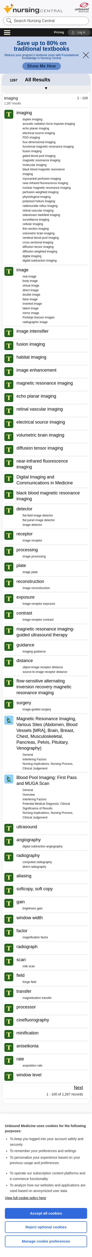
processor (26, 1007)
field (20, 975)
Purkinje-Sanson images (38, 317)
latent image (31, 308)
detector (24, 508)
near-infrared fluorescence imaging (45, 183)
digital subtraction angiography (43, 846)
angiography (28, 839)
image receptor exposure (39, 603)
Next (78, 1087)
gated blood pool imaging (39, 156)
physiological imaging (37, 197)
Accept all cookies (46, 1213)
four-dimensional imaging (39, 142)
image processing (34, 556)
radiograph (27, 946)
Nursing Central (33, 8)
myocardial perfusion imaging (42, 178)
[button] (79, 32)
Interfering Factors (34, 759)
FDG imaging (31, 137)
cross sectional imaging (38, 242)
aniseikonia (27, 1045)
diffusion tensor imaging (38, 247)
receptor (24, 533)
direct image (31, 290)
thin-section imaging (36, 228)
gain (20, 901)
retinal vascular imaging (38, 210)
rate (20, 1058)
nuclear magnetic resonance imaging (47, 187)
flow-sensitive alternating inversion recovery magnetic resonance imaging (43, 687)
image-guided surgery (37, 709)
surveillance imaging (36, 219)
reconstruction (30, 581)
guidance (25, 644)
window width (29, 917)
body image (30, 281)
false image (30, 299)
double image (31, 294)
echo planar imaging (36, 128)
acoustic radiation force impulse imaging (49, 124)
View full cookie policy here (25, 1198)
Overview (29, 794)
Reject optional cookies (46, 1227)
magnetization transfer (37, 998)
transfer (23, 991)
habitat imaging (31, 357)
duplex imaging (32, 119)
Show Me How (41, 66)
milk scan (29, 966)
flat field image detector (38, 515)
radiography (28, 855)
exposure (25, 597)
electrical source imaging (39, 133)
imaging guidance (34, 651)
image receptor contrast (38, 619)
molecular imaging (34, 165)
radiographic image (35, 322)
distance (24, 660)
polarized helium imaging (39, 201)
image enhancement (36, 370)
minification (27, 1033)
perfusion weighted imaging (40, 192)
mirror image (31, 313)
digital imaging (32, 256)
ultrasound (26, 826)
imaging (24, 112)
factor (21, 930)
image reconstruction (36, 588)
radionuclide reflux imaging (40, 206)
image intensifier (32, 331)
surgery (23, 702)
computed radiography (37, 862)
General (28, 754)
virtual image (31, 285)
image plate (30, 572)
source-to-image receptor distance (45, 672)
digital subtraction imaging (40, 260)
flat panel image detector (39, 520)
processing (27, 549)
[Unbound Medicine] (82, 7)
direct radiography (34, 866)
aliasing (23, 875)
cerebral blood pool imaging (41, 237)
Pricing (59, 32)
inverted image (32, 303)
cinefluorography (32, 1020)
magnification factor (35, 937)
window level (28, 1074)
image (22, 269)
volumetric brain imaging (38, 233)
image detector (32, 525)
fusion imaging (32, 151)
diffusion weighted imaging (40, 251)
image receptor (32, 540)
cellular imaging (33, 224)
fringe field (29, 982)
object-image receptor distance (43, 667)
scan (21, 959)
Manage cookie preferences (46, 1241)
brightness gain (32, 908)
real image (29, 276)
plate (21, 565)
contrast (24, 613)
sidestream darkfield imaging (41, 215)
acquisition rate (32, 1065)
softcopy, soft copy (34, 888)
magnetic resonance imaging (41, 160)
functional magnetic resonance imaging (48, 146)
